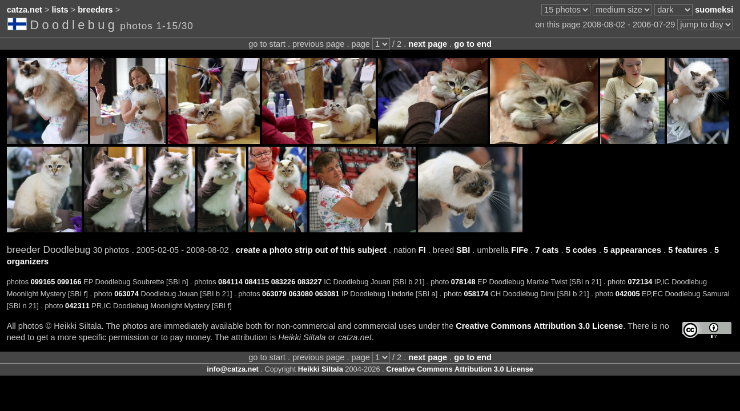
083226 (283, 281)
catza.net (24, 9)
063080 (300, 293)
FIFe (519, 250)
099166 (69, 281)
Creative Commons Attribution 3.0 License (539, 326)
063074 (126, 293)
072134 (640, 281)
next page (427, 44)
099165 (43, 281)
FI (422, 250)
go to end (472, 44)
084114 (230, 281)
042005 (628, 293)
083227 (309, 281)
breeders (95, 9)
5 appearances (632, 250)
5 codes (581, 250)
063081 (327, 293)
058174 (476, 293)
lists (60, 9)
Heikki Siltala (320, 369)
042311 (77, 305)
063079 (274, 293)
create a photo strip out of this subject (311, 250)
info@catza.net (233, 369)
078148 (463, 281)
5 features (687, 250)
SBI (463, 250)
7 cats (546, 250)
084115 (256, 281)
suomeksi (714, 9)
